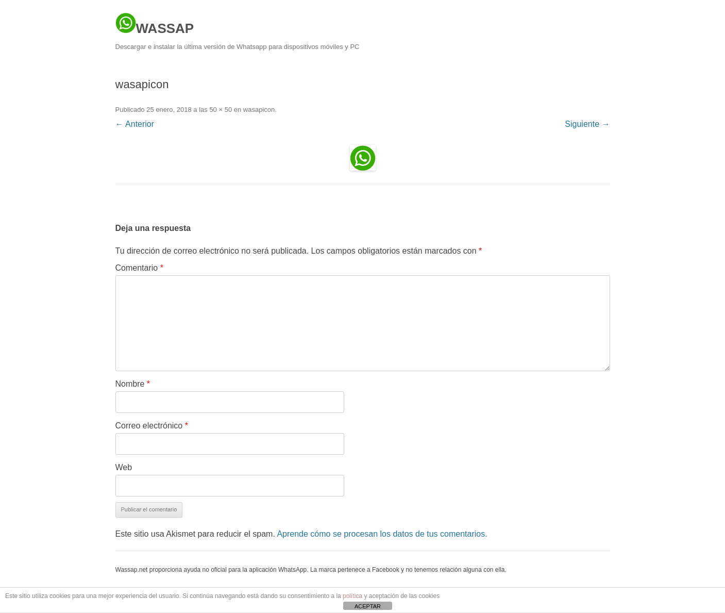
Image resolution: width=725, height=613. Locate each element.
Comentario (139, 267)
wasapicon (259, 109)
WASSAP (154, 24)
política (352, 596)
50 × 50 (220, 109)
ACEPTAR (368, 606)
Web (123, 467)
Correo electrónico (151, 425)
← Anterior (135, 124)
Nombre (132, 383)
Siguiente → (587, 124)
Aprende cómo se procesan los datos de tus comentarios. (382, 533)
